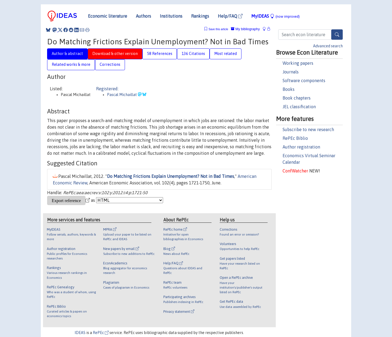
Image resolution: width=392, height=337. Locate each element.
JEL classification (299, 106)
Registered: (107, 88)
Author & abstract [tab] (67, 53)
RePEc (101, 332)
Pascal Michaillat (122, 94)
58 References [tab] (159, 53)
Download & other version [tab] (115, 53)
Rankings (200, 16)
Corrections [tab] (110, 64)
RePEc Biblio (295, 138)
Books (289, 89)
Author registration (301, 146)
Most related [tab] (225, 53)
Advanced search (328, 46)
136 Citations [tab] (193, 53)
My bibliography (245, 29)
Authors (143, 16)
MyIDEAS (275, 16)
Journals (291, 71)
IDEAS (80, 332)
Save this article (218, 29)
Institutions (171, 16)
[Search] (337, 34)
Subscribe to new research (308, 129)
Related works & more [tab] (71, 64)
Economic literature (107, 16)
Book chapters (297, 97)
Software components (304, 80)
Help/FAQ (230, 16)
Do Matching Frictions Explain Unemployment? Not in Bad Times (170, 176)
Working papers (298, 63)
